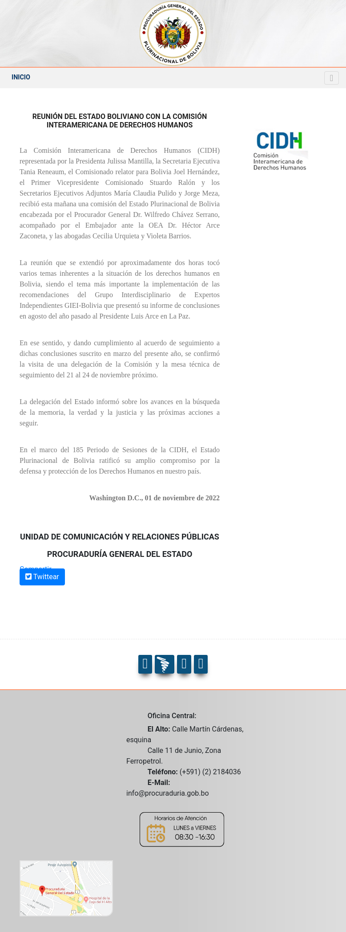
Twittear (42, 576)
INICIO (21, 77)
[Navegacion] (331, 78)
